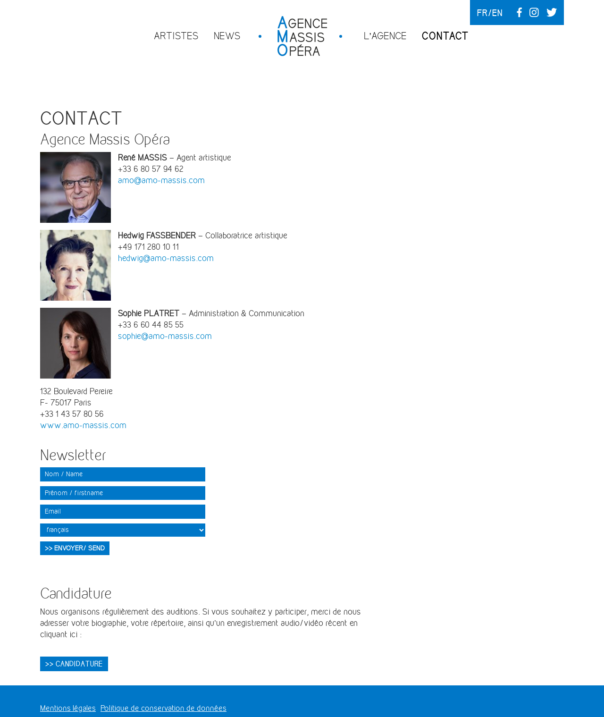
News (227, 35)
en (497, 12)
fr (482, 12)
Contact (445, 36)
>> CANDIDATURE (74, 663)
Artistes (176, 35)
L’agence (385, 35)
